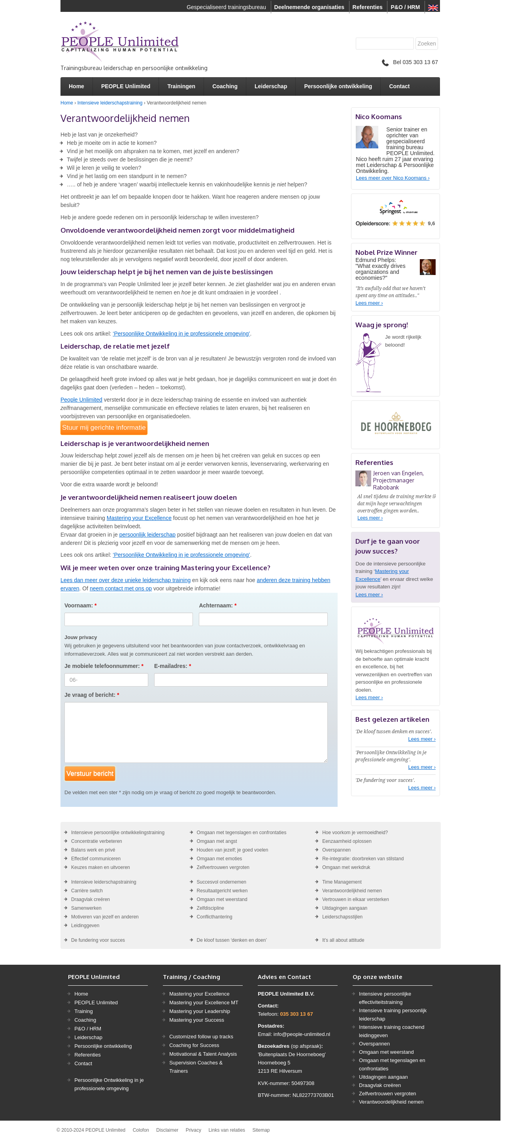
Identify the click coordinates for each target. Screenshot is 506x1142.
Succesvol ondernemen (221, 882)
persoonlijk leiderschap (147, 534)
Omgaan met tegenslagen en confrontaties (242, 832)
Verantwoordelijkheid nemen (352, 890)
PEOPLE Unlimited (125, 86)
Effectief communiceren (96, 858)
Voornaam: (80, 605)
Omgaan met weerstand (222, 899)
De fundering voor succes (98, 940)
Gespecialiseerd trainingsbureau (226, 7)
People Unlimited (81, 399)
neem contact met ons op (121, 588)
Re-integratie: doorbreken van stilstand (363, 858)
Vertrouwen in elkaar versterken (355, 899)
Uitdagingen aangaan (344, 908)
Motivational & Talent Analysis (203, 1054)
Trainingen (181, 86)
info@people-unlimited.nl (302, 1034)
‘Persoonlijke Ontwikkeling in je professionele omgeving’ (181, 333)
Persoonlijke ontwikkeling (338, 86)
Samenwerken (86, 908)
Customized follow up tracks (201, 1037)
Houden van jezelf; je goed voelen (232, 850)
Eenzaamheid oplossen (347, 841)
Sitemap (261, 1130)
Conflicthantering (214, 917)
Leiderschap (271, 86)
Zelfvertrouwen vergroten (223, 867)
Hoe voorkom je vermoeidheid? (355, 832)
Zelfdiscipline (210, 908)
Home (76, 86)
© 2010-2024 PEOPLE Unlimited (91, 1130)
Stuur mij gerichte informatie (104, 427)
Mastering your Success (196, 1020)
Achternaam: (217, 605)
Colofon (141, 1130)
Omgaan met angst (217, 841)
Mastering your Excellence (139, 518)
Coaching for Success (194, 1045)
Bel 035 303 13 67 (410, 62)
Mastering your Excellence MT (203, 1002)
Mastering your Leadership (199, 1011)
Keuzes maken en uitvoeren (100, 867)
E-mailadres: (172, 666)
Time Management (342, 882)
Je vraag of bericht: (91, 695)
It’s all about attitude (343, 940)
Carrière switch (87, 890)
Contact (399, 86)
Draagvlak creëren (90, 899)
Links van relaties (226, 1130)
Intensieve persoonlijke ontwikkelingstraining (117, 832)
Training (83, 1011)
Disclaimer (167, 1130)
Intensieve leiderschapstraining (110, 103)
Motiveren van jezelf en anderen (105, 917)
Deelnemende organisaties (309, 7)
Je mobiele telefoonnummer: (103, 666)
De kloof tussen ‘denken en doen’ (232, 940)
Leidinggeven (85, 925)
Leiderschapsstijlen (342, 917)
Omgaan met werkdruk (346, 867)
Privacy (193, 1130)
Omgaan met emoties (219, 858)
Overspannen (336, 850)
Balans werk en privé (93, 850)
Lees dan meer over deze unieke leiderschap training (125, 580)
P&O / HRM (405, 7)
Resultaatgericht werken (222, 890)
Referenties (368, 7)
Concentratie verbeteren (96, 841)
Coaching (225, 86)
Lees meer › (369, 303)
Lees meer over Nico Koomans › (392, 178)
